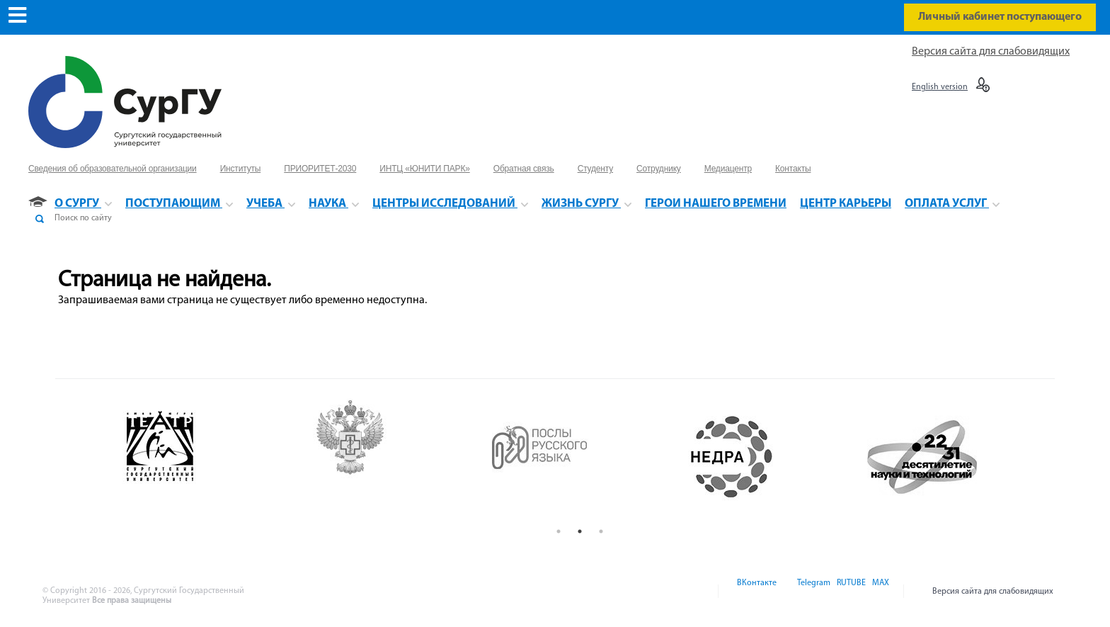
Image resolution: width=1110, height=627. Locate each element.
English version (940, 87)
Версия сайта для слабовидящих (991, 51)
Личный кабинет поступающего (1000, 17)
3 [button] (601, 531)
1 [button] (558, 531)
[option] (200, 457)
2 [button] (580, 531)
